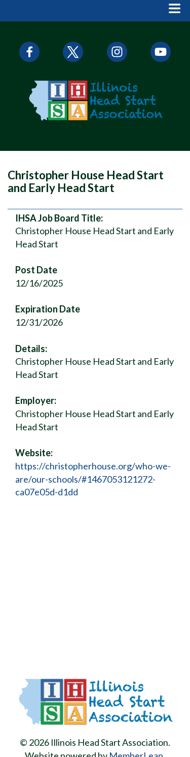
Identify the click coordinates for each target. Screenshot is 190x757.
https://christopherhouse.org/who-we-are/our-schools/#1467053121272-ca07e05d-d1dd (93, 478)
